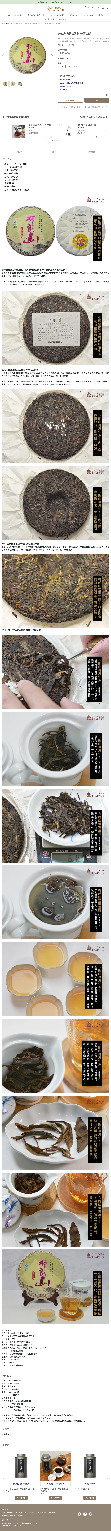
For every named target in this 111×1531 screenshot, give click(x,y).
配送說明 (52, 1513)
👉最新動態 (19, 15)
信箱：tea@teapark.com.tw (11, 1525)
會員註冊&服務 (30, 1513)
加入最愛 (63, 107)
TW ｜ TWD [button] (90, 8)
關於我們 (10, 1513)
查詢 (3, 1513)
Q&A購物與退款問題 (8, 1515)
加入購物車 (70, 100)
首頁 (9, 15)
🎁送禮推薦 (73, 15)
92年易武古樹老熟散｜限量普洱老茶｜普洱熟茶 (55, 1490)
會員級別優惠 (42, 1513)
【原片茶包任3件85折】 (57, 15)
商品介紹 (19, 152)
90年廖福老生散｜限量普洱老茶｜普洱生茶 (21, 1490)
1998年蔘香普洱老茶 (83, 1489)
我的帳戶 (19, 1513)
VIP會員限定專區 (87, 15)
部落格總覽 (62, 19)
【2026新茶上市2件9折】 (36, 15)
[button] (52, 55)
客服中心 (21, 1515)
